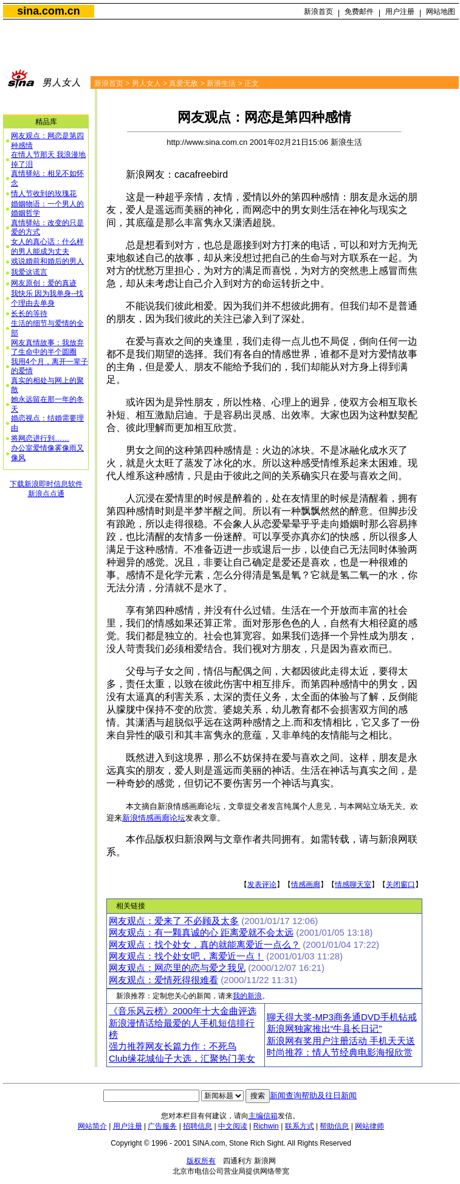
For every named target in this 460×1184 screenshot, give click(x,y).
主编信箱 (263, 1116)
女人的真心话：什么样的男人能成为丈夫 (47, 246)
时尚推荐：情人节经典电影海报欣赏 (340, 1052)
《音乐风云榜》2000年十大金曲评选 (182, 1011)
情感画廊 (305, 884)
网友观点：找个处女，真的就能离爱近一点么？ (204, 945)
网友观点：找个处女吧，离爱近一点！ (186, 956)
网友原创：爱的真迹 (44, 283)
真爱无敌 (183, 83)
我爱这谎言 (29, 272)
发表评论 (261, 884)
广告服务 (162, 1126)
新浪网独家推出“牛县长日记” (324, 1029)
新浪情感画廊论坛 (153, 817)
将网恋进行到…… (40, 438)
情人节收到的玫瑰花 (44, 193)
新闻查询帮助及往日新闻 (313, 1095)
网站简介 (92, 1126)
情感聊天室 (353, 884)
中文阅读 (232, 1126)
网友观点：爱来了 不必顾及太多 (174, 921)
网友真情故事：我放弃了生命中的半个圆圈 (47, 347)
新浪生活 (221, 83)
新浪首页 (318, 11)
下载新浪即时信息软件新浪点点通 (46, 489)
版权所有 (201, 1161)
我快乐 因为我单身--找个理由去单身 (47, 298)
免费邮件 (359, 11)
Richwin (266, 1126)
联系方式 (299, 1126)
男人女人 (146, 83)
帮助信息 (334, 1126)
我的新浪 (247, 996)
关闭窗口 (400, 884)
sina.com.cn (48, 11)
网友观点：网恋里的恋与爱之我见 (177, 968)
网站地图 (440, 11)
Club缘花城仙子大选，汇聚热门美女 (182, 1058)
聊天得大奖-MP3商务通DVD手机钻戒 (342, 1017)
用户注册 (399, 11)
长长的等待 (29, 313)
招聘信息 (197, 1126)
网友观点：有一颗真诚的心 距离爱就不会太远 (201, 932)
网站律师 (369, 1126)
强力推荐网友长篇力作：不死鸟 (172, 1046)
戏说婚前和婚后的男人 (47, 261)
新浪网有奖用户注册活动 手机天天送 (341, 1041)
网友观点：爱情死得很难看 (163, 980)
